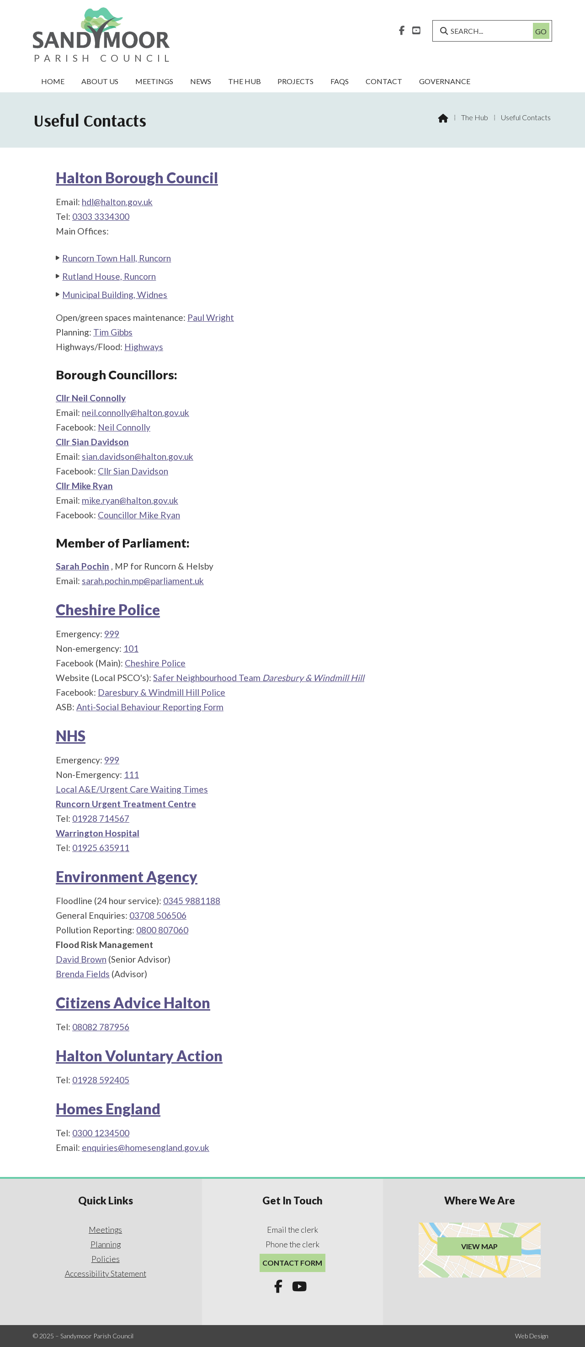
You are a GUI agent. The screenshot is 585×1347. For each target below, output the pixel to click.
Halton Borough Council (137, 177)
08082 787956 (100, 1027)
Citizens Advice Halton (133, 1003)
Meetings (105, 1230)
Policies (105, 1259)
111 (131, 774)
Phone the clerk (292, 1244)
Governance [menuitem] (444, 81)
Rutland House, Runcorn (109, 276)
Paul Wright (210, 317)
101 (130, 648)
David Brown (81, 959)
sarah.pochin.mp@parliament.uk (143, 580)
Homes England (108, 1109)
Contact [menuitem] (384, 81)
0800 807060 (162, 930)
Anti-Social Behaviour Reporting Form (149, 707)
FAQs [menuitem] (339, 81)
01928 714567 (100, 818)
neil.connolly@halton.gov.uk (135, 412)
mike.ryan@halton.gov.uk (130, 500)
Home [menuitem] (52, 81)
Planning (105, 1244)
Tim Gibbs (113, 332)
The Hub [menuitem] (244, 81)
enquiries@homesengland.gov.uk (145, 1147)
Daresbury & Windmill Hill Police (161, 692)
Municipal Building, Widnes (114, 294)
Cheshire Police (108, 609)
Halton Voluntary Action (139, 1056)
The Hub (474, 117)
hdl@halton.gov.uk (117, 202)
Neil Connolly (124, 427)
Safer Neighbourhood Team (258, 677)
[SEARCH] (486, 31)
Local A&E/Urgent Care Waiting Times (132, 789)
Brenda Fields (83, 974)
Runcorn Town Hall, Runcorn (116, 258)
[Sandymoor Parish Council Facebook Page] (402, 29)
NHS (70, 736)
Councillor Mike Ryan (139, 515)
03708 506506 (157, 915)
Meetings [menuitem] (154, 81)
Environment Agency (126, 876)
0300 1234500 (100, 1133)
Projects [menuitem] (295, 81)
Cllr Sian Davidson (92, 442)
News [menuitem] (200, 81)
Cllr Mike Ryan (84, 485)
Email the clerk (292, 1230)
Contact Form (292, 1262)
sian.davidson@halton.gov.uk (137, 456)
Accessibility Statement (105, 1273)
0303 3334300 (100, 216)
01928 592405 (100, 1080)
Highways (143, 346)
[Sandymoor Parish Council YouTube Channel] (416, 29)
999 (111, 633)
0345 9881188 (191, 900)
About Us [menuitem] (99, 81)
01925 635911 (100, 847)
